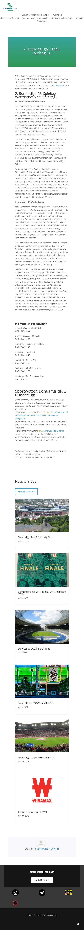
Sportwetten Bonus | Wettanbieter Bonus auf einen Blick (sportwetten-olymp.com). (41, 415)
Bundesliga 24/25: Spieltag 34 (34, 537)
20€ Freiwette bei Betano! (52, 431)
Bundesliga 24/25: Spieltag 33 (34, 648)
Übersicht (59, 85)
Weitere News (26, 491)
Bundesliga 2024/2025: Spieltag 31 (37, 757)
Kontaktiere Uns (42, 880)
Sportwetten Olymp (47, 848)
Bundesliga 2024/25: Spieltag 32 (35, 703)
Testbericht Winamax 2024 (32, 812)
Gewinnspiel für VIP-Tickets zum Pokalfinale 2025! (42, 593)
